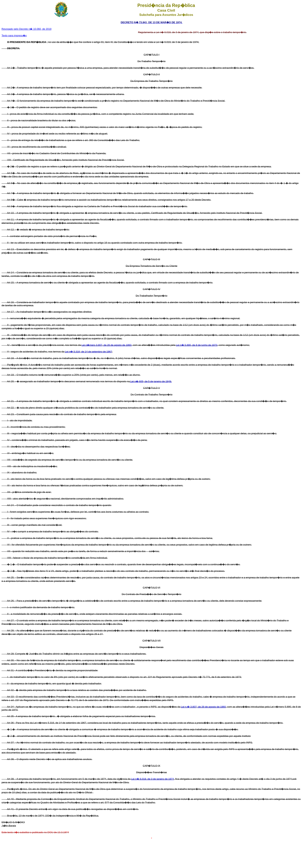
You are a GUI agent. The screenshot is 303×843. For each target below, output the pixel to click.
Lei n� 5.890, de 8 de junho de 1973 (196, 345)
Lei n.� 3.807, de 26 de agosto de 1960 (203, 706)
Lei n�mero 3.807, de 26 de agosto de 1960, (107, 345)
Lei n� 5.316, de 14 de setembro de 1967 (88, 351)
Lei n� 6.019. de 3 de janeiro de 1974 (152, 778)
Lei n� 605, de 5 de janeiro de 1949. (151, 381)
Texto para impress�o (14, 35)
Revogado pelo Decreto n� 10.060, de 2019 (26, 28)
